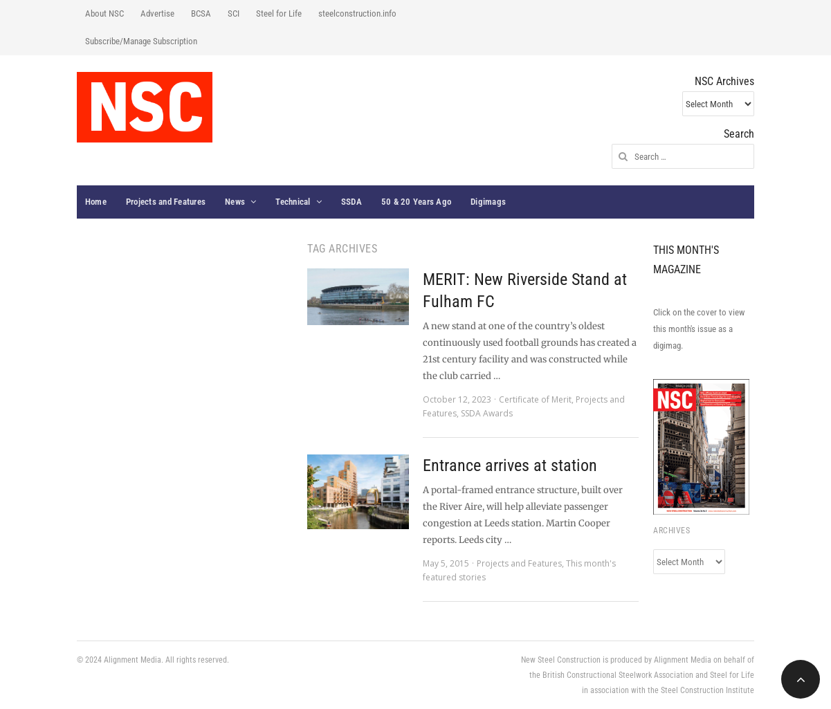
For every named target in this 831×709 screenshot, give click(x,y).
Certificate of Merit (535, 399)
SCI (233, 13)
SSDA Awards (487, 413)
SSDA (351, 201)
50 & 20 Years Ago (416, 201)
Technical (292, 201)
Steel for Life (279, 13)
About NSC (104, 13)
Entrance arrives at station (510, 465)
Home (96, 201)
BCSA (201, 13)
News (235, 201)
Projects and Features (166, 201)
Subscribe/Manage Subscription (141, 41)
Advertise (157, 13)
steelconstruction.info (357, 13)
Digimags (488, 201)
